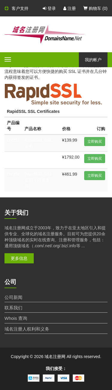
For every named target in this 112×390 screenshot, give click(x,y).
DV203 (13, 174)
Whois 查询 (15, 318)
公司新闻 (13, 297)
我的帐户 (93, 59)
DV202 (13, 157)
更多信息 (19, 258)
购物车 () (95, 8)
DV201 (13, 140)
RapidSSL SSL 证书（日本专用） (38, 180)
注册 (69, 8)
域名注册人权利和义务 (26, 328)
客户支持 (16, 8)
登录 (49, 8)
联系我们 (13, 307)
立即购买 (95, 141)
